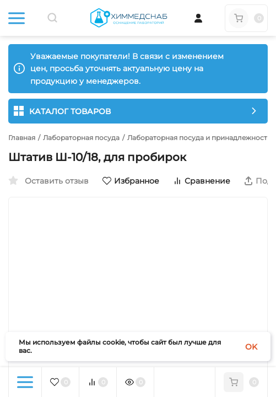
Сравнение (201, 181)
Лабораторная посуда (81, 138)
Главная (21, 138)
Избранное (130, 181)
